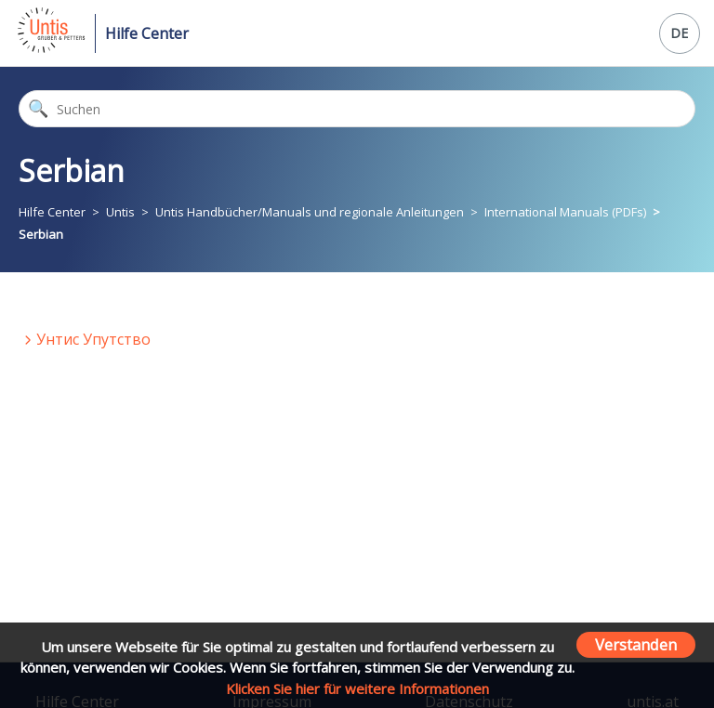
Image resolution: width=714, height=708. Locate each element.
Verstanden (636, 644)
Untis (120, 211)
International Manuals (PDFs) (565, 211)
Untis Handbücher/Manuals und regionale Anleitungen (309, 211)
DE (679, 33)
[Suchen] (357, 108)
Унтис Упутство (93, 339)
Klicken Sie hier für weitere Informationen (357, 688)
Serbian (41, 234)
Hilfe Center (147, 33)
